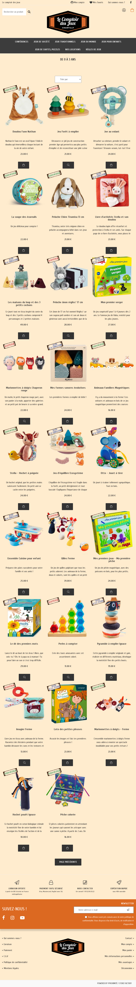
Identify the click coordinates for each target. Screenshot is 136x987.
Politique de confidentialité (15, 962)
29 (24, 666)
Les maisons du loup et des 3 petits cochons (24, 304)
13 (24, 751)
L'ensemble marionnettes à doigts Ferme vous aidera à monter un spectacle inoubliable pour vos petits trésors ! (112, 742)
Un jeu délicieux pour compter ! (24, 226)
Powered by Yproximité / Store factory (114, 983)
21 (67, 154)
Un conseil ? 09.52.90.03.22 (85, 886)
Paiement (8, 950)
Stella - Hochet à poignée (24, 473)
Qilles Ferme (68, 558)
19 (111, 666)
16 (111, 410)
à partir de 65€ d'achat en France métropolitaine (17, 887)
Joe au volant (111, 131)
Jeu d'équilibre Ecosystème (68, 473)
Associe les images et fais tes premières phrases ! (68, 740)
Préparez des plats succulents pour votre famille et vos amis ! (24, 569)
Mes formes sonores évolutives (68, 387)
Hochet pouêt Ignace (24, 814)
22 (24, 239)
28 (68, 324)
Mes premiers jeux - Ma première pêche (111, 560)
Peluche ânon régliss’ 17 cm (68, 302)
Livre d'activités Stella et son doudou (111, 218)
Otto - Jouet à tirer (112, 473)
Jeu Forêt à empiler (68, 131)
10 (24, 837)
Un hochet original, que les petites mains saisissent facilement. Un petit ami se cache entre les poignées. (24, 486)
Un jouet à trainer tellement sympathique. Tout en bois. (111, 484)
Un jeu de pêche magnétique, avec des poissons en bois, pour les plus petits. (112, 569)
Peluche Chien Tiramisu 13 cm (68, 217)
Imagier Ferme (24, 729)
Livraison (8, 944)
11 (68, 666)
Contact (128, 938)
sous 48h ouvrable (119, 886)
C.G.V (6, 956)
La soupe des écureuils (24, 217)
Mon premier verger (112, 302)
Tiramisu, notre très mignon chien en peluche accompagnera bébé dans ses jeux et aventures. (68, 230)
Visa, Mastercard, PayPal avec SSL (51, 886)
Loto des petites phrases (68, 729)
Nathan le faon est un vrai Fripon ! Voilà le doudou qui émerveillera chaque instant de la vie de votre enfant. (24, 145)
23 (24, 154)
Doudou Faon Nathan (24, 131)
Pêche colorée (68, 814)
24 (112, 154)
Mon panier (127, 950)
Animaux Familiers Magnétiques (111, 387)
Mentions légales (11, 968)
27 (112, 324)
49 (24, 324)
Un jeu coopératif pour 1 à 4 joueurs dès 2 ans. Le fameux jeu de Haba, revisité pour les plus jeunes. (111, 315)
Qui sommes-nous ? (116, 2)
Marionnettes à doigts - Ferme (111, 729)
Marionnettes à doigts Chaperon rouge (24, 389)
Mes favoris (96, 2)
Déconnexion (126, 968)
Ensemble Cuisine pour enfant (24, 558)
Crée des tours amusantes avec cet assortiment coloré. (68, 655)
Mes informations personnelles (118, 956)
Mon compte (78, 2)
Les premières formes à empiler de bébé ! (68, 397)
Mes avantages (125, 962)
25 (24, 581)
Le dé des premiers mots (24, 644)
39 (68, 581)
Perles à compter (68, 644)
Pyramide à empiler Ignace (111, 644)
